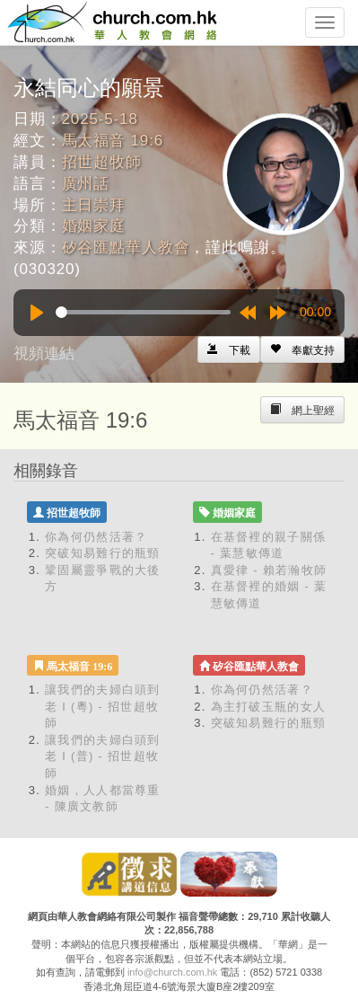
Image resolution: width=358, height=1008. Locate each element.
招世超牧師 (102, 162)
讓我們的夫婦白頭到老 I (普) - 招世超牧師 (103, 756)
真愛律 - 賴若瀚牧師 (269, 570)
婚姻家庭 (94, 225)
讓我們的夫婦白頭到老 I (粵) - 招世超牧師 (103, 706)
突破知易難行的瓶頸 (103, 553)
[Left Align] (302, 349)
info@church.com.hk (172, 972)
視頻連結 (43, 353)
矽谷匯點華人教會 (126, 247)
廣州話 (86, 183)
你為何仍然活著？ (96, 537)
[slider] (143, 312)
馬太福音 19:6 (112, 140)
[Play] (36, 312)
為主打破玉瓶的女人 (269, 706)
